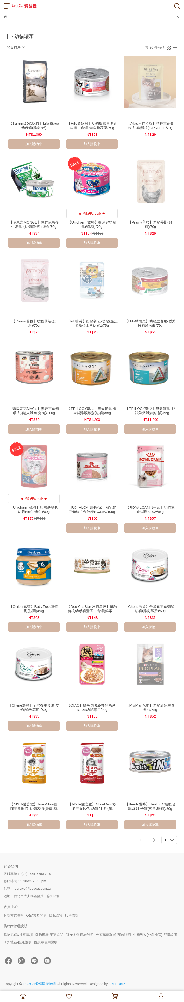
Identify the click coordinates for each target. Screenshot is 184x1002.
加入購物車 (33, 144)
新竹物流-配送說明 (80, 935)
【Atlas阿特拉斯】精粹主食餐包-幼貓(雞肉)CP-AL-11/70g (150, 125)
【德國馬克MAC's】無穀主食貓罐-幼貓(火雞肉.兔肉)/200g (34, 410)
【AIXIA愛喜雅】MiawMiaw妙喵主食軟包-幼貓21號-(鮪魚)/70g (92, 806)
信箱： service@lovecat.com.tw (27, 888)
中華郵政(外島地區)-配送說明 (155, 935)
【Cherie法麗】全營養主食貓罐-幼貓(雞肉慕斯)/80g (150, 608)
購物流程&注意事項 (18, 935)
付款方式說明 (14, 915)
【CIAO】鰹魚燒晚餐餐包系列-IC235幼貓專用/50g (92, 707)
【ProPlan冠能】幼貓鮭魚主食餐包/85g (150, 707)
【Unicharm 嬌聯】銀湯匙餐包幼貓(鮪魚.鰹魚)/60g (34, 509)
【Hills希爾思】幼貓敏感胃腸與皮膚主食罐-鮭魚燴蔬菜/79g (92, 125)
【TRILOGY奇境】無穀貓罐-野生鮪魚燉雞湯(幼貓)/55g (150, 410)
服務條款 (71, 915)
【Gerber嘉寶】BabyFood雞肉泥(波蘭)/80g (33, 608)
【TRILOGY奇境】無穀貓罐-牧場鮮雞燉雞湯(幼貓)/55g (92, 410)
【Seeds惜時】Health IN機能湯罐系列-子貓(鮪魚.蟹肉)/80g (150, 806)
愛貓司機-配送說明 (49, 935)
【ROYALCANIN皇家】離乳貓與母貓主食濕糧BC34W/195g (92, 509)
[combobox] (15, 47)
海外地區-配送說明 (18, 942)
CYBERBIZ (117, 984)
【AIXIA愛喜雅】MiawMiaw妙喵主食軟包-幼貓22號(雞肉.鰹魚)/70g (34, 806)
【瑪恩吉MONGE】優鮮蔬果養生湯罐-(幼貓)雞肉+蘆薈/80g (34, 224)
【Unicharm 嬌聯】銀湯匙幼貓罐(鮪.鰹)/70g (92, 224)
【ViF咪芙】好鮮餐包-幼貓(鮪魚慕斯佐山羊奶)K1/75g (92, 323)
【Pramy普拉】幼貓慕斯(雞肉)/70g (150, 224)
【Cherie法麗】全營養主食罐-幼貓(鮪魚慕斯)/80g (33, 707)
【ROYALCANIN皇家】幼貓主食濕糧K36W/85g (150, 509)
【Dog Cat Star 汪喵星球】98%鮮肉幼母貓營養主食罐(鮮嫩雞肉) (92, 608)
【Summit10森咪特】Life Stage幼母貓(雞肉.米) (34, 125)
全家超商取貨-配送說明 (113, 935)
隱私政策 (56, 915)
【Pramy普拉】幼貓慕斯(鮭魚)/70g (34, 323)
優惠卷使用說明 (46, 942)
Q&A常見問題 (36, 915)
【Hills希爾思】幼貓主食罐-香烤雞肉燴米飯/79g (150, 323)
